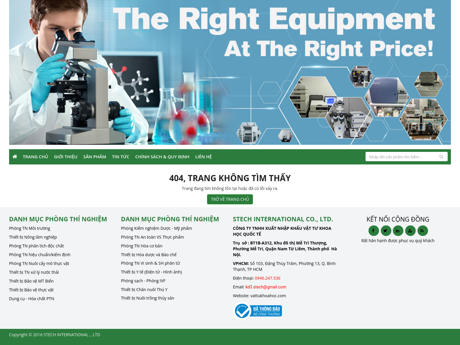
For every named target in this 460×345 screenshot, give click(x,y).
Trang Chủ (35, 156)
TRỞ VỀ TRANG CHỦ (230, 199)
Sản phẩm (94, 156)
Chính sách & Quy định (162, 156)
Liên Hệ (203, 156)
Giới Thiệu (65, 156)
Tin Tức (120, 156)
